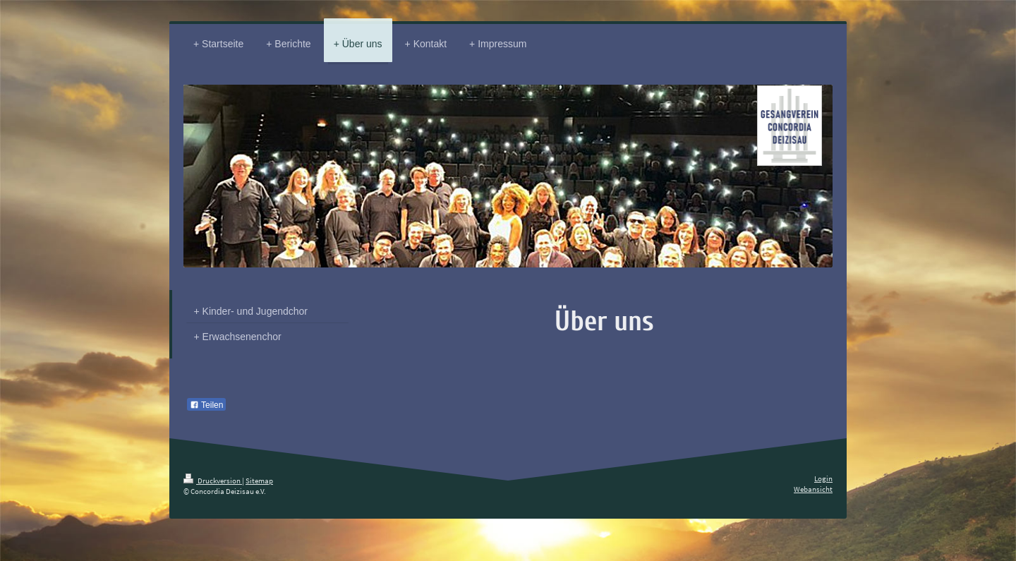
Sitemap (259, 480)
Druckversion (212, 480)
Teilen (206, 405)
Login (823, 478)
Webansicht (813, 489)
